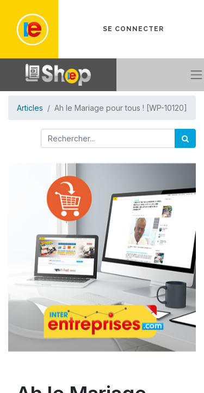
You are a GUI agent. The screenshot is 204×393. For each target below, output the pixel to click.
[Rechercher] (185, 138)
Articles (30, 107)
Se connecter (133, 29)
